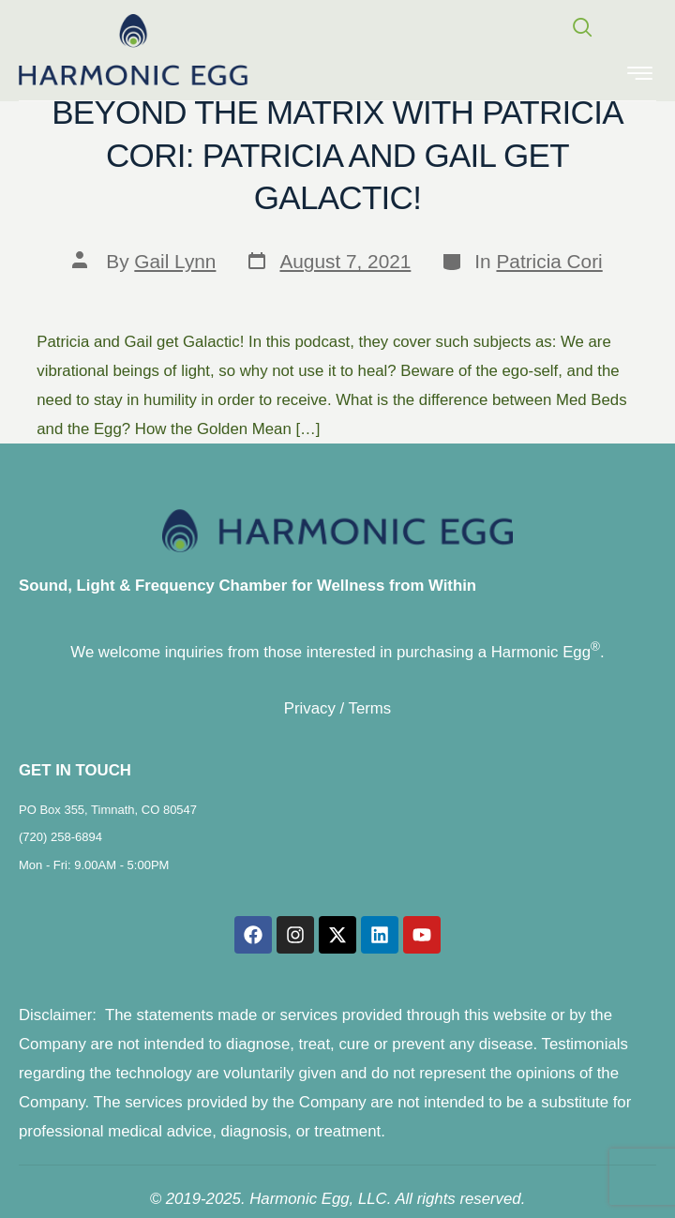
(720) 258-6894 (60, 837)
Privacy (310, 708)
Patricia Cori (549, 261)
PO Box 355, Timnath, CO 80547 (108, 810)
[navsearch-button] (573, 29)
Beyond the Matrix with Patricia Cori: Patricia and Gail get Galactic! (337, 155)
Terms (370, 708)
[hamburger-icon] (640, 75)
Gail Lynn (175, 261)
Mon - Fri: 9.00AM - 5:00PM (94, 865)
